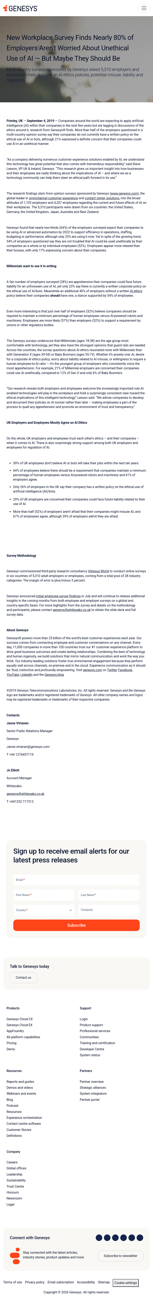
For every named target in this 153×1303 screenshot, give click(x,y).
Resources (14, 1112)
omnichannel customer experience (53, 198)
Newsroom (14, 1198)
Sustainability (16, 1180)
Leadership (14, 1174)
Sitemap (104, 1282)
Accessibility (86, 1282)
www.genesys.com (124, 193)
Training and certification (97, 1043)
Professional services (95, 1031)
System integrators (93, 1094)
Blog (10, 1100)
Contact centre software (24, 1124)
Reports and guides (20, 1082)
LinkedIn (26, 675)
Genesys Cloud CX (20, 1019)
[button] (76, 925)
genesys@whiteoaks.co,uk (25, 794)
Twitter (112, 670)
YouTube (13, 675)
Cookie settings (125, 1283)
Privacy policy (34, 1282)
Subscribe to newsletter (120, 1256)
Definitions (14, 1136)
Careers (12, 1162)
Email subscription (61, 1282)
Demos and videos (20, 1088)
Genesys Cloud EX (20, 1025)
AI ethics (136, 291)
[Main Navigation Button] (144, 8)
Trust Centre (15, 1186)
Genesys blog (54, 675)
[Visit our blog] (140, 1237)
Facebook (125, 670)
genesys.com (92, 670)
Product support (91, 1025)
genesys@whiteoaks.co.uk (72, 610)
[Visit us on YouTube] (131, 1237)
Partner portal (89, 1100)
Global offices (16, 1168)
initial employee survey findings (58, 596)
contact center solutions (102, 198)
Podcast (12, 1106)
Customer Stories (19, 1130)
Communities (89, 1037)
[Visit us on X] (115, 1237)
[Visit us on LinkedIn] (99, 1237)
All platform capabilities (23, 1037)
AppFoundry (15, 1031)
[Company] (109, 910)
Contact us (23, 978)
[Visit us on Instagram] (107, 1237)
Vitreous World (98, 571)
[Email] (76, 880)
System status (90, 1055)
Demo (11, 1049)
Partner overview (92, 1082)
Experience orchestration (24, 1118)
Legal (10, 1204)
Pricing (11, 1043)
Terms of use (12, 1282)
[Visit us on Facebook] (123, 1237)
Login (84, 1019)
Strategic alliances (93, 1088)
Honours (13, 1192)
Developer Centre (92, 1049)
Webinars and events (21, 1094)
